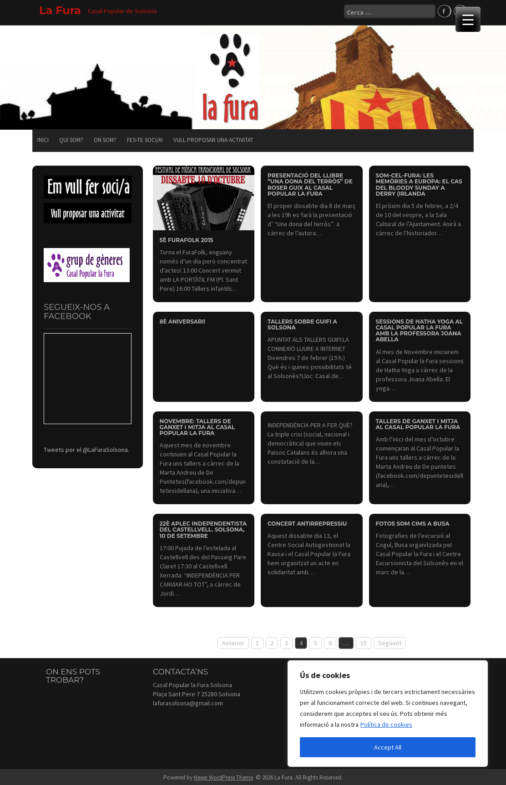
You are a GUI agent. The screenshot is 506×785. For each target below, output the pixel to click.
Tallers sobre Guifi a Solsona (302, 322)
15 (363, 641)
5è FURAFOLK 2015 (186, 238)
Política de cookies (386, 724)
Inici (43, 138)
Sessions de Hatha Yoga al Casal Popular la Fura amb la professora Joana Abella (419, 328)
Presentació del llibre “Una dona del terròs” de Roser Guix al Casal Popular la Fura (310, 182)
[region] (388, 713)
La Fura (60, 10)
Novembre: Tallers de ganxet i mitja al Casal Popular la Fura (197, 425)
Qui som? (71, 138)
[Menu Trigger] (468, 19)
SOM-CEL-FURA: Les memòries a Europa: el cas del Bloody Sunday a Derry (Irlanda (419, 182)
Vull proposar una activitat (213, 138)
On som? (105, 138)
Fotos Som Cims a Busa (413, 521)
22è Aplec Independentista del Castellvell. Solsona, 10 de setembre (203, 527)
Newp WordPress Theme (223, 776)
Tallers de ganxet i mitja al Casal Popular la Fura (418, 422)
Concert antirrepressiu (307, 521)
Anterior (233, 641)
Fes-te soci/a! (145, 138)
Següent (389, 641)
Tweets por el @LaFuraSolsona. (86, 448)
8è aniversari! (183, 319)
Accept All (387, 747)
